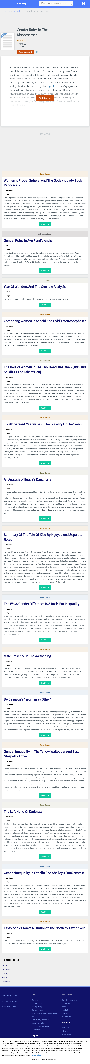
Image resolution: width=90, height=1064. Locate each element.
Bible (64, 1006)
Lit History (66, 1031)
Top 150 (65, 1010)
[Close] (86, 1042)
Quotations (66, 1003)
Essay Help (66, 1013)
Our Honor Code (38, 1029)
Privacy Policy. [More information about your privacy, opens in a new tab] (36, 1056)
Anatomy (65, 1027)
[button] (4, 7)
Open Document (25, 52)
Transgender (6, 982)
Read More (45, 224)
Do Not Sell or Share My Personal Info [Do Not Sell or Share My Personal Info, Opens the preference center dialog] (44, 1061)
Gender (4, 966)
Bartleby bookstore (69, 1000)
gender (52, 86)
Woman (4, 978)
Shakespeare (67, 1034)
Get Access (45, 98)
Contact (35, 1000)
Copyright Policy (38, 1023)
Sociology (5, 974)
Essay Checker (67, 1016)
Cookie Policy (37, 1003)
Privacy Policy (37, 1006)
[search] (70, 3)
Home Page (6, 11)
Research (16, 11)
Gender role (6, 970)
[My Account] (84, 3)
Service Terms (37, 1010)
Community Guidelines (40, 1020)
